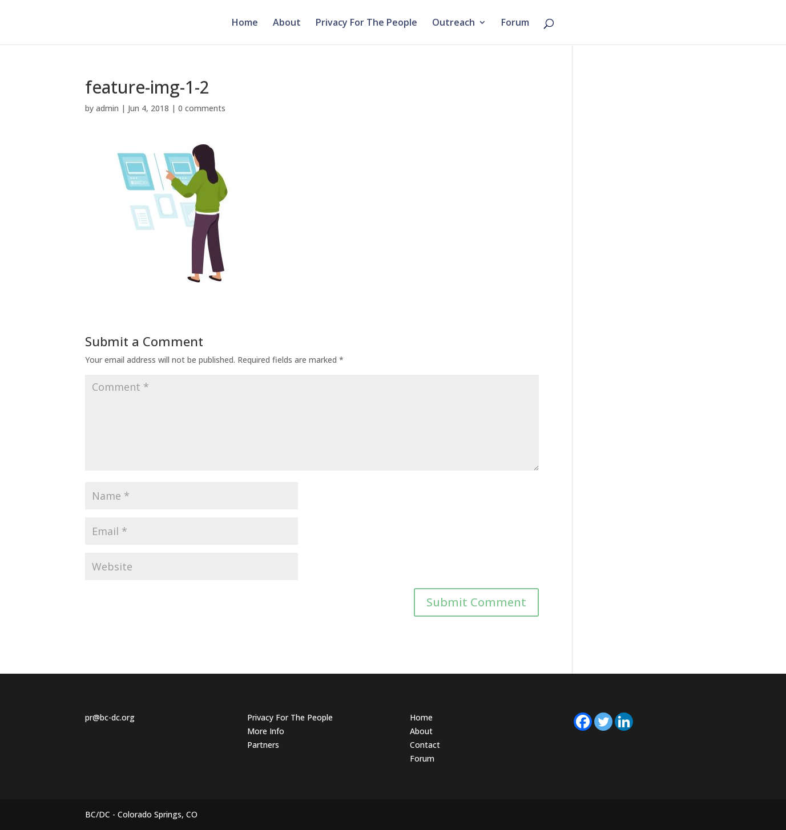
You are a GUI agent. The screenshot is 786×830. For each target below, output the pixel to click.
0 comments (201, 108)
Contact (425, 744)
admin (107, 108)
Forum (515, 23)
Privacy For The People (366, 23)
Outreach (453, 23)
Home (245, 23)
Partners (263, 744)
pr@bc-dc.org (110, 717)
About (287, 23)
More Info (265, 731)
